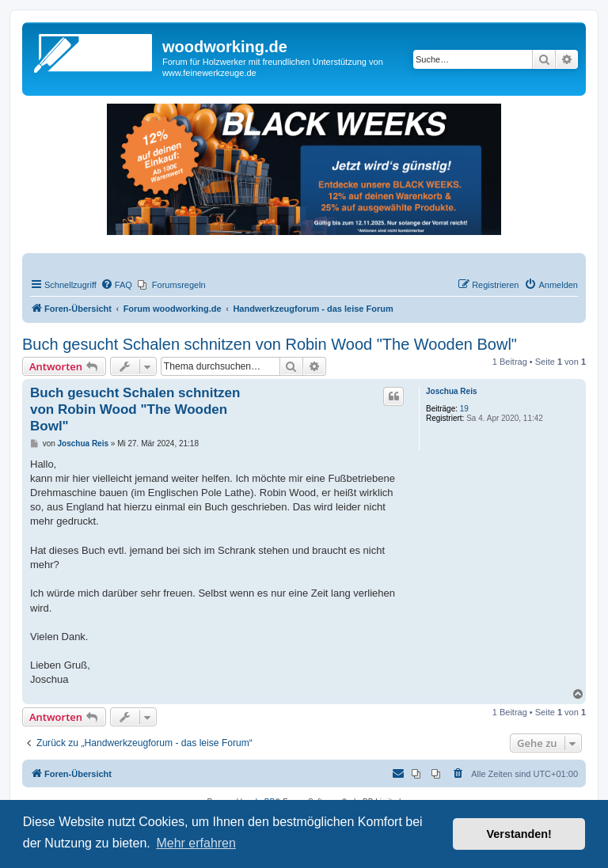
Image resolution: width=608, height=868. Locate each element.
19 (464, 408)
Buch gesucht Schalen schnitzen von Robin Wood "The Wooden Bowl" (269, 344)
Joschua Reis (451, 391)
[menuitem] (116, 284)
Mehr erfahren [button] (196, 843)
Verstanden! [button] (519, 834)
